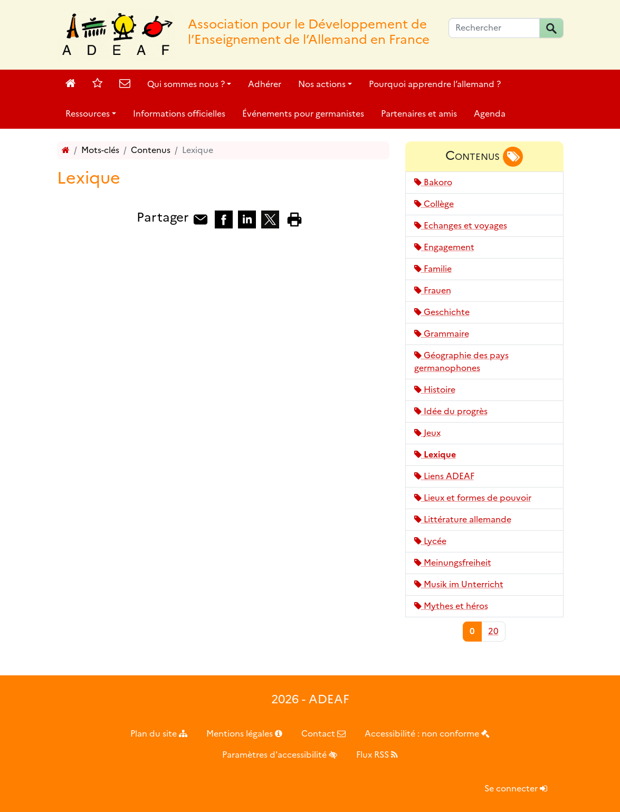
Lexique (435, 455)
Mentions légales (244, 734)
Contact (323, 734)
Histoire (434, 390)
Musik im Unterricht (458, 584)
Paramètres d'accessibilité (279, 755)
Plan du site (158, 734)
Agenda (489, 114)
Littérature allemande (462, 519)
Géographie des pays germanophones (461, 361)
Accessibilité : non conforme (427, 734)
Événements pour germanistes (303, 114)
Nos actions (322, 84)
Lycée (430, 541)
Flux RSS (377, 755)
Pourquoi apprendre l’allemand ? (435, 84)
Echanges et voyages (460, 226)
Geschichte (442, 312)
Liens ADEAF (444, 476)
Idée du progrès (451, 411)
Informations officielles (179, 114)
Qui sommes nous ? (186, 84)
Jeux (427, 433)
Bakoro (433, 182)
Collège (434, 204)
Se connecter (515, 789)
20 (493, 631)
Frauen (432, 290)
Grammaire (441, 334)
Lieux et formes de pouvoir (472, 498)
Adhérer (264, 84)
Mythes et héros (451, 606)
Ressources (87, 114)
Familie (433, 269)
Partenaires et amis (419, 114)
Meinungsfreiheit (452, 563)
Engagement (444, 247)
